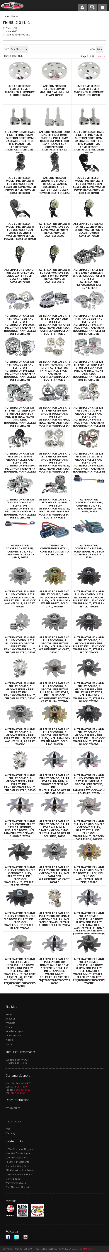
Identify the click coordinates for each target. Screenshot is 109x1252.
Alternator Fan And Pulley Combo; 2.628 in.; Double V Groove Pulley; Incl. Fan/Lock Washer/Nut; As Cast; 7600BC (20, 599)
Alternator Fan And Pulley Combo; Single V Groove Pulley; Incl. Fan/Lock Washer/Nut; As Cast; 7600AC (54, 875)
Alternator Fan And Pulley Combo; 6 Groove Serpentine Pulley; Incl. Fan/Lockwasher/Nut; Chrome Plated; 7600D (20, 783)
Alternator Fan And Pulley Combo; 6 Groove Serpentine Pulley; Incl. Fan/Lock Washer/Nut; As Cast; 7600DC (20, 737)
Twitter (16, 1237)
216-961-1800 (19, 1086)
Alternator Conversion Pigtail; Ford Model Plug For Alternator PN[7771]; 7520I (89, 551)
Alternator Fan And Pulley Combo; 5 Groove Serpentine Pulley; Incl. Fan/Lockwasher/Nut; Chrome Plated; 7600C (20, 691)
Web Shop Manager (82, 1248)
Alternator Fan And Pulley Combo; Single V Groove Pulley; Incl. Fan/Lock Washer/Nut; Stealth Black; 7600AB (20, 921)
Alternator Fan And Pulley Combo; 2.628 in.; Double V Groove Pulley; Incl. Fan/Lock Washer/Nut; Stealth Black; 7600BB (89, 599)
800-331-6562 (23, 1089)
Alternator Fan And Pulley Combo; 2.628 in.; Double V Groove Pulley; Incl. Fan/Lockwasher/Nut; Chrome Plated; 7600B (20, 645)
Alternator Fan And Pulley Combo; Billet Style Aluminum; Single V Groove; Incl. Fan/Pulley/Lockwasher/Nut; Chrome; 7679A (20, 829)
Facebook (8, 1237)
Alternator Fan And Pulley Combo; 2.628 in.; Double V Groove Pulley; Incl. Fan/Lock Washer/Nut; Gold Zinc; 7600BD (54, 599)
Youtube (25, 1237)
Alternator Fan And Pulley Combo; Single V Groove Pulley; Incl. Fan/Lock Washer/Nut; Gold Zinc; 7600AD (89, 875)
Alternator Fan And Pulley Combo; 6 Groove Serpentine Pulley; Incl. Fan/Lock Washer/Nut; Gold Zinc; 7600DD (54, 737)
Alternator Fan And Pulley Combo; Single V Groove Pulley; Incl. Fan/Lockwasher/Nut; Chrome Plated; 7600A (54, 919)
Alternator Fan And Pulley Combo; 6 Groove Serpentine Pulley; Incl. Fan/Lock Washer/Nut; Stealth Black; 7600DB (89, 737)
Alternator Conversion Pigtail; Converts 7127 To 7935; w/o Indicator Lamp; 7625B (20, 551)
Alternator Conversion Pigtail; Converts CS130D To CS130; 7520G (54, 550)
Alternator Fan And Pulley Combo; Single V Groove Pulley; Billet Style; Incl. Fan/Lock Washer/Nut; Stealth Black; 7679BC (19, 876)
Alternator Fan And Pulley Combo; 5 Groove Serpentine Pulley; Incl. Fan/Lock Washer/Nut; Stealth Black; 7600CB (89, 645)
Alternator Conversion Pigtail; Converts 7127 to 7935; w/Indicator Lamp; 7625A (89, 505)
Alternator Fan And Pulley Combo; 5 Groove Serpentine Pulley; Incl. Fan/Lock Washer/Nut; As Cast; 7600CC (54, 645)
